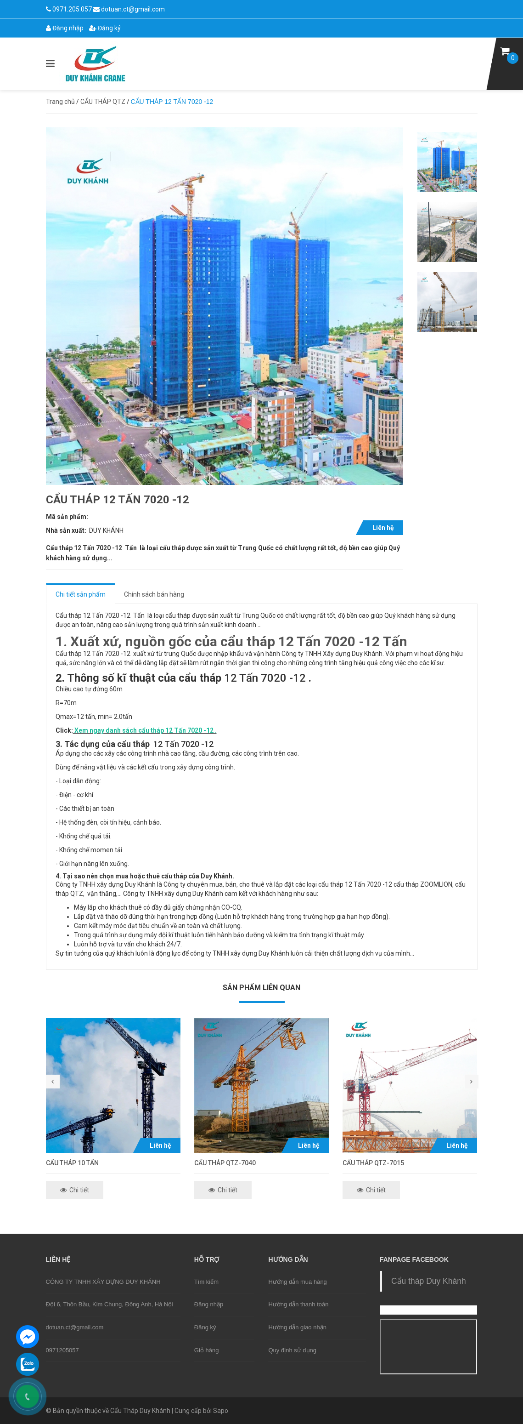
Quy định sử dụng (292, 1350)
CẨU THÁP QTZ (102, 101)
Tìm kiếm (206, 1281)
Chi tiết (74, 1190)
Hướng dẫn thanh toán (298, 1304)
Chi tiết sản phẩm (81, 594)
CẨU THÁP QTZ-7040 (225, 1163)
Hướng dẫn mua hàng (297, 1281)
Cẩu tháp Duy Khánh (428, 1281)
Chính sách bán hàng (154, 594)
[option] (447, 162)
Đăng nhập (65, 28)
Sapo (220, 1410)
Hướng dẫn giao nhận (297, 1327)
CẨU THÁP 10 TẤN (72, 1163)
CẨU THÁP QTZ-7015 (373, 1163)
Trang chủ (60, 101)
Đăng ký (105, 28)
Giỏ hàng (206, 1350)
